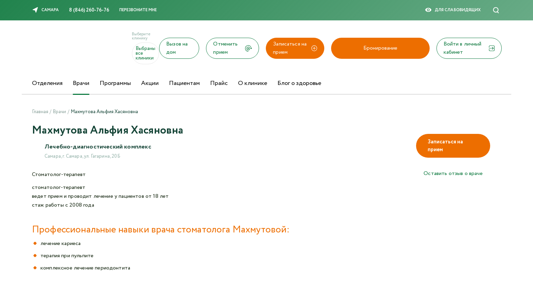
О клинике (252, 83)
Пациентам (184, 83)
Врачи (81, 83)
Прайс (219, 83)
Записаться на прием (445, 146)
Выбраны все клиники (145, 53)
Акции (150, 83)
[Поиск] (496, 10)
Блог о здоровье (299, 83)
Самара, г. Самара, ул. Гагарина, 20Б (82, 156)
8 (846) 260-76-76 (89, 10)
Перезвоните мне (138, 10)
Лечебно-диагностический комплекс (98, 147)
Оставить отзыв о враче (453, 173)
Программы (115, 83)
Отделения (47, 83)
